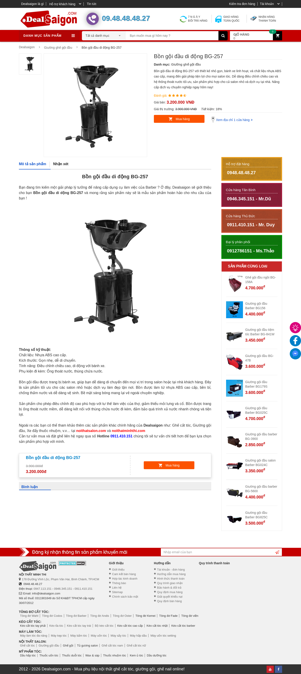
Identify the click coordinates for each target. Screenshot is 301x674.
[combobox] (103, 34)
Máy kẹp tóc (59, 635)
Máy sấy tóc (118, 635)
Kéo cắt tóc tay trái (79, 625)
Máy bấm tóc (78, 635)
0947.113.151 (43, 588)
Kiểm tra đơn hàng (242, 4)
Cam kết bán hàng (124, 574)
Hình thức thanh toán (170, 578)
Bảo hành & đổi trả (169, 587)
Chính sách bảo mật (125, 596)
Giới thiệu (118, 569)
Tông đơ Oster (122, 615)
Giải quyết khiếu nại (169, 596)
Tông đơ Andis (99, 615)
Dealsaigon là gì (32, 4)
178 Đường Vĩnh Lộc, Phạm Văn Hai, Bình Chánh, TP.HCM (60, 579)
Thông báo (119, 583)
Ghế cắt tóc (27, 645)
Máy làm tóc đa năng (33, 635)
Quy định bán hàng (169, 601)
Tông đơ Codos (52, 615)
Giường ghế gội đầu (186, 64)
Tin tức (92, 4)
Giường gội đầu (49, 645)
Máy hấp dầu (138, 635)
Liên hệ (116, 587)
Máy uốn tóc (99, 635)
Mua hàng (183, 119)
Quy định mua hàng (170, 592)
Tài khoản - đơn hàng (171, 569)
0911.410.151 (84, 588)
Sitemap (117, 592)
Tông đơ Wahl (29, 615)
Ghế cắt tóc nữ (136, 645)
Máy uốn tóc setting (163, 635)
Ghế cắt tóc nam (112, 645)
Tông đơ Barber (76, 615)
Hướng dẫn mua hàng (171, 574)
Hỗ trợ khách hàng (62, 4)
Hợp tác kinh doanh (124, 578)
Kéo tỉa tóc (56, 625)
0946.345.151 (63, 588)
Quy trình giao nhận (170, 583)
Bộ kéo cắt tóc (104, 625)
